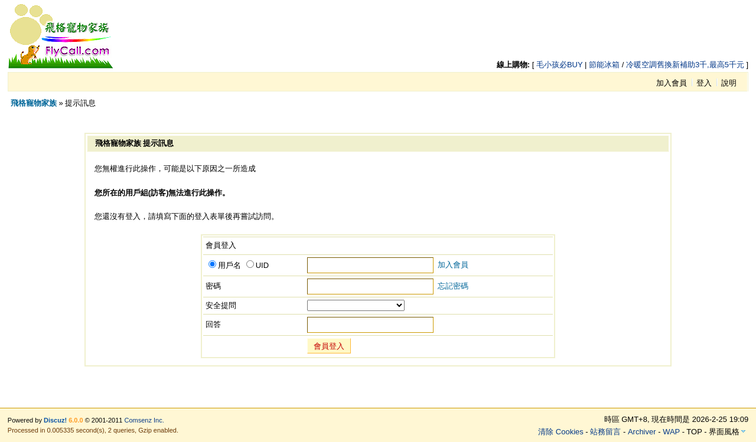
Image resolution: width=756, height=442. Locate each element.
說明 (729, 82)
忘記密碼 (453, 285)
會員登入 (329, 346)
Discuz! (55, 420)
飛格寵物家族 (34, 103)
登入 (704, 82)
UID (257, 265)
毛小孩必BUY (559, 64)
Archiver (642, 431)
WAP (671, 431)
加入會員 (671, 82)
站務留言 (605, 431)
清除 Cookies (561, 431)
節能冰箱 (604, 64)
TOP (694, 431)
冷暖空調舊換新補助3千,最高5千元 (685, 64)
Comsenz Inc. (144, 420)
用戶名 (224, 265)
